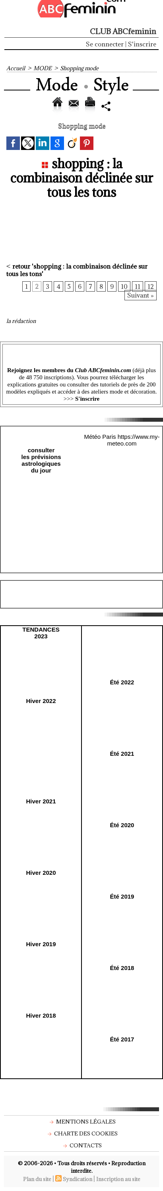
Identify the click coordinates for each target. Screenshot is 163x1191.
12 (150, 286)
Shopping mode (79, 68)
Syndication (77, 1179)
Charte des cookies (82, 1133)
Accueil (15, 68)
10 (124, 286)
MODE (42, 68)
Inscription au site (118, 1179)
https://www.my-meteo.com (133, 440)
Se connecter (105, 44)
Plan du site (37, 1179)
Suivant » (140, 295)
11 (137, 286)
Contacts (81, 1145)
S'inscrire (142, 44)
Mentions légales (82, 1121)
